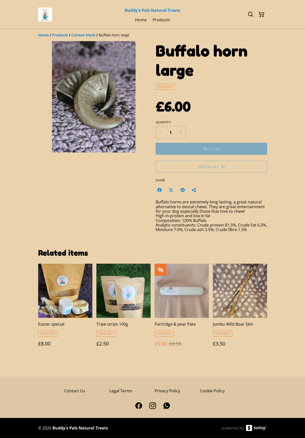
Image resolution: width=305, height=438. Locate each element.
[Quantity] (170, 132)
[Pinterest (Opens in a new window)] (182, 190)
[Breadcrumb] (152, 35)
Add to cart (211, 166)
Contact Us (74, 391)
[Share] (194, 190)
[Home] (43, 35)
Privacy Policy (167, 391)
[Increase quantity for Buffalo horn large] (180, 132)
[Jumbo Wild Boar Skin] (240, 310)
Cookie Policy (212, 391)
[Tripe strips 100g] (123, 310)
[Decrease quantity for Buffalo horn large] (161, 132)
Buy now (211, 148)
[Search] (250, 14)
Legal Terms (120, 391)
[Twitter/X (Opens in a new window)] (171, 190)
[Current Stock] (83, 35)
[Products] (60, 35)
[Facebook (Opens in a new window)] (159, 190)
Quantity (163, 122)
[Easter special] (65, 310)
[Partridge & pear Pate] (182, 310)
